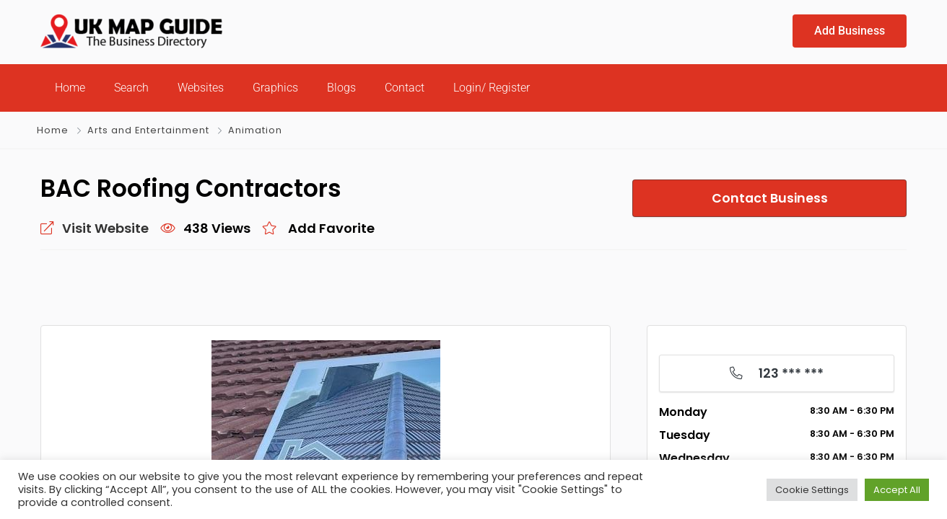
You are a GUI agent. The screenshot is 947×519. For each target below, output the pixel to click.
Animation (255, 130)
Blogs (341, 87)
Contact (404, 87)
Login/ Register (491, 87)
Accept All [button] (896, 490)
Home (70, 87)
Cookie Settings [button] (812, 490)
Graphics (275, 87)
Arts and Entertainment (148, 130)
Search (131, 87)
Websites (201, 87)
